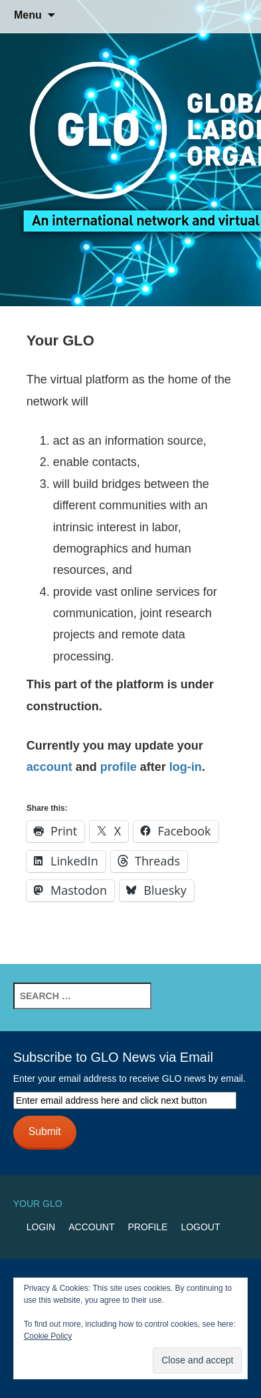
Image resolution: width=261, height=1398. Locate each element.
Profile (147, 1227)
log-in (185, 767)
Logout (200, 1227)
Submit (45, 1131)
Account (91, 1227)
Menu (28, 15)
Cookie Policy (48, 1336)
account (49, 767)
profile (118, 767)
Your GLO (37, 1203)
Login (41, 1227)
